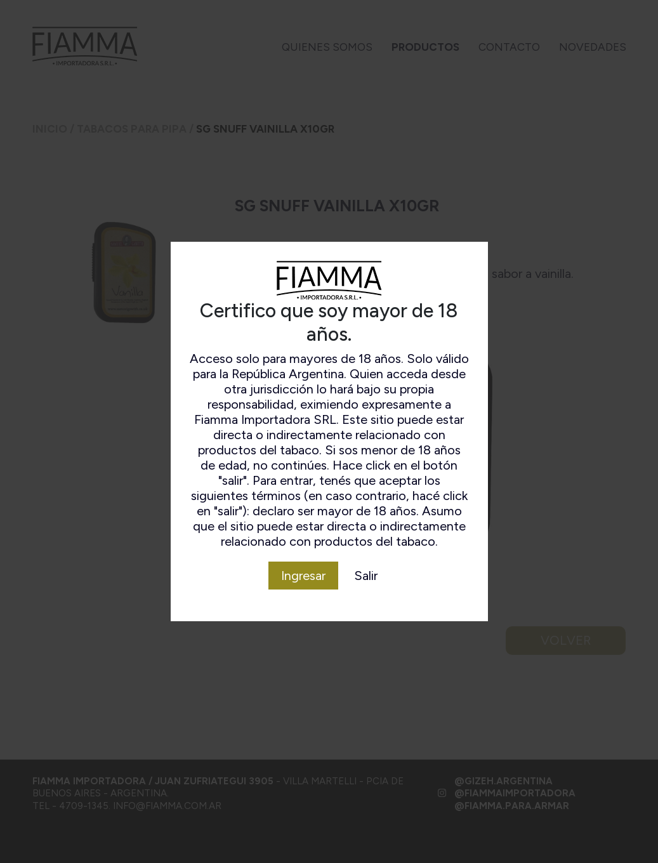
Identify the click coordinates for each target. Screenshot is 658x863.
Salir (366, 575)
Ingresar (303, 575)
